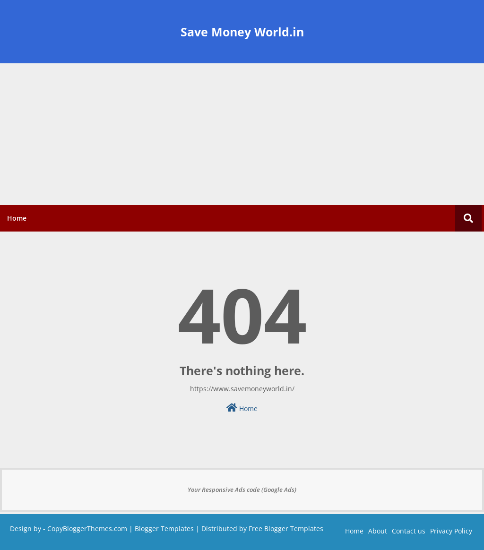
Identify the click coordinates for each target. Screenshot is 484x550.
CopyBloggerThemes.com (87, 528)
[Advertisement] (242, 134)
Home (16, 218)
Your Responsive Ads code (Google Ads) (242, 489)
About (377, 530)
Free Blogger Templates (286, 528)
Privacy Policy (451, 530)
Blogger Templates (164, 528)
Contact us (408, 530)
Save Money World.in (242, 32)
